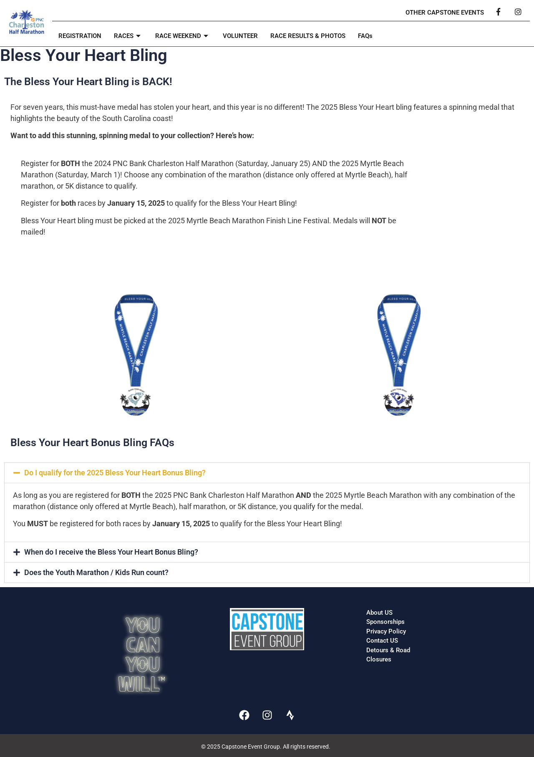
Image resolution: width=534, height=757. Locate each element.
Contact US (382, 640)
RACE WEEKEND (182, 36)
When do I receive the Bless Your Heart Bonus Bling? (111, 552)
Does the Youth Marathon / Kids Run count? (96, 572)
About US (379, 612)
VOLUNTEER (240, 36)
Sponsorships (385, 622)
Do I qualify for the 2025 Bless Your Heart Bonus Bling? (115, 472)
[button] (267, 473)
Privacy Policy (386, 631)
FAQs (365, 36)
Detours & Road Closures (388, 655)
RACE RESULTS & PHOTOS (307, 36)
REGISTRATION (79, 36)
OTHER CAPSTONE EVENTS (445, 12)
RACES (128, 36)
